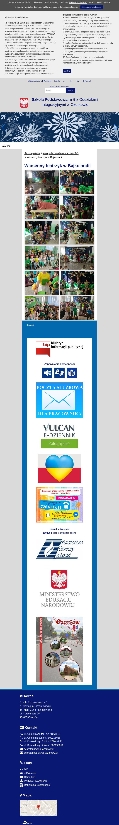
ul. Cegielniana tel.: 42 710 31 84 (40, 734)
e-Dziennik (28, 773)
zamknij (67, 71)
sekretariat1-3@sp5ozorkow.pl (39, 752)
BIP (24, 769)
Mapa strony (46, 81)
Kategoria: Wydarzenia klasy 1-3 (60, 153)
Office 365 (27, 776)
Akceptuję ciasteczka (91, 7)
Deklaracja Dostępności (35, 785)
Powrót (31, 325)
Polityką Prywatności (78, 2)
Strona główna (34, 81)
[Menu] (59, 145)
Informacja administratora (59, 86)
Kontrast (87, 81)
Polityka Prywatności (33, 780)
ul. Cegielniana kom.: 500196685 (40, 737)
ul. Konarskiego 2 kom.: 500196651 (41, 745)
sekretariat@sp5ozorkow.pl (37, 749)
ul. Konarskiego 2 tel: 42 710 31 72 (41, 741)
